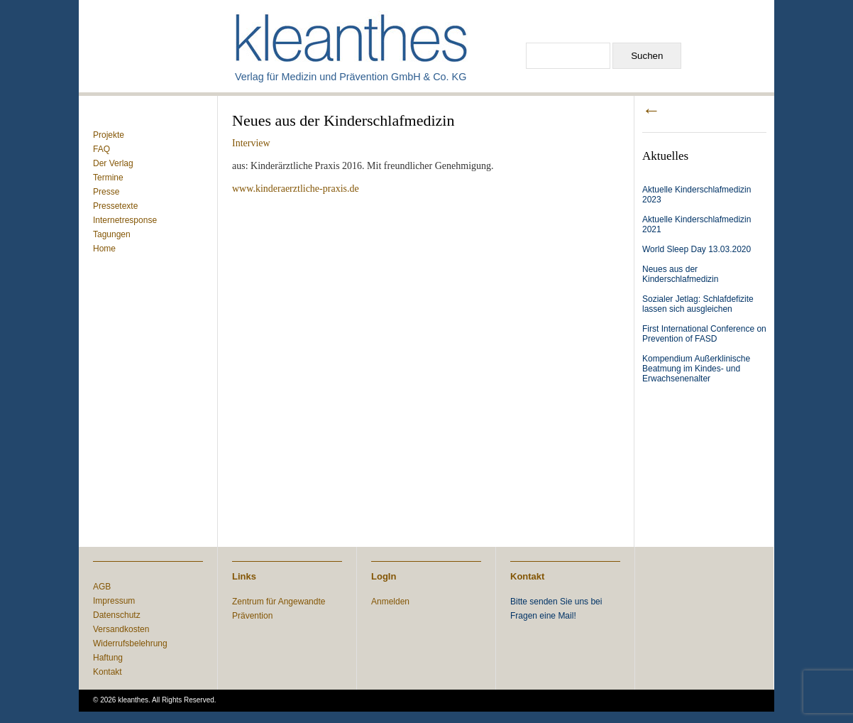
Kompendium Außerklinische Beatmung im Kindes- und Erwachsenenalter (696, 369)
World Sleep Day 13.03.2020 (696, 249)
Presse (106, 192)
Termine (108, 178)
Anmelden (390, 602)
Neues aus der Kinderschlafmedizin (680, 274)
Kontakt (107, 672)
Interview (251, 143)
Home (104, 249)
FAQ (101, 149)
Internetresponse (125, 220)
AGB (102, 587)
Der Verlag (113, 163)
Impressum (114, 601)
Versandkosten (121, 629)
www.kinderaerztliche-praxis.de (295, 188)
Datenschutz (117, 615)
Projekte (108, 135)
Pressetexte (115, 206)
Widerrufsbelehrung (130, 643)
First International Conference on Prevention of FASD (704, 334)
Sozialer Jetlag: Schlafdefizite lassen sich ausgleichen (698, 304)
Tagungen (112, 234)
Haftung (108, 658)
